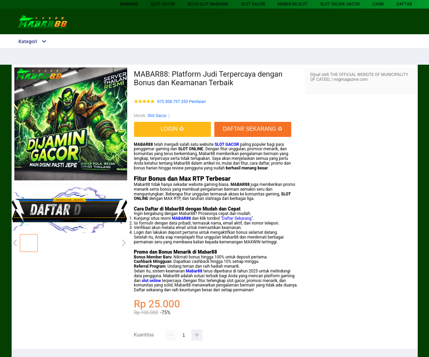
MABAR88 (129, 4)
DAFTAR (404, 4)
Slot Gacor (163, 4)
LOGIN (378, 4)
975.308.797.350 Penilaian (181, 102)
